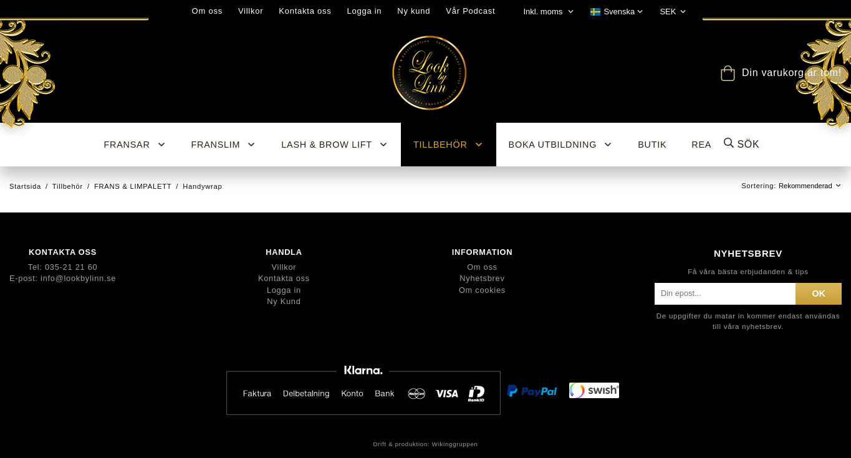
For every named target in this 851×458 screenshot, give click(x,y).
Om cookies (482, 290)
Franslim (224, 145)
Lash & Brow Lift (334, 145)
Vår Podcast (470, 11)
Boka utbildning (561, 145)
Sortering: (760, 185)
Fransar (135, 145)
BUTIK (652, 145)
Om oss (207, 11)
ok (818, 293)
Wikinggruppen (455, 444)
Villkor (250, 11)
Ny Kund (283, 301)
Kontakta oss (305, 11)
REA (701, 145)
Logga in (364, 11)
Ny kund (413, 11)
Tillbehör (448, 145)
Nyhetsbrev (481, 278)
